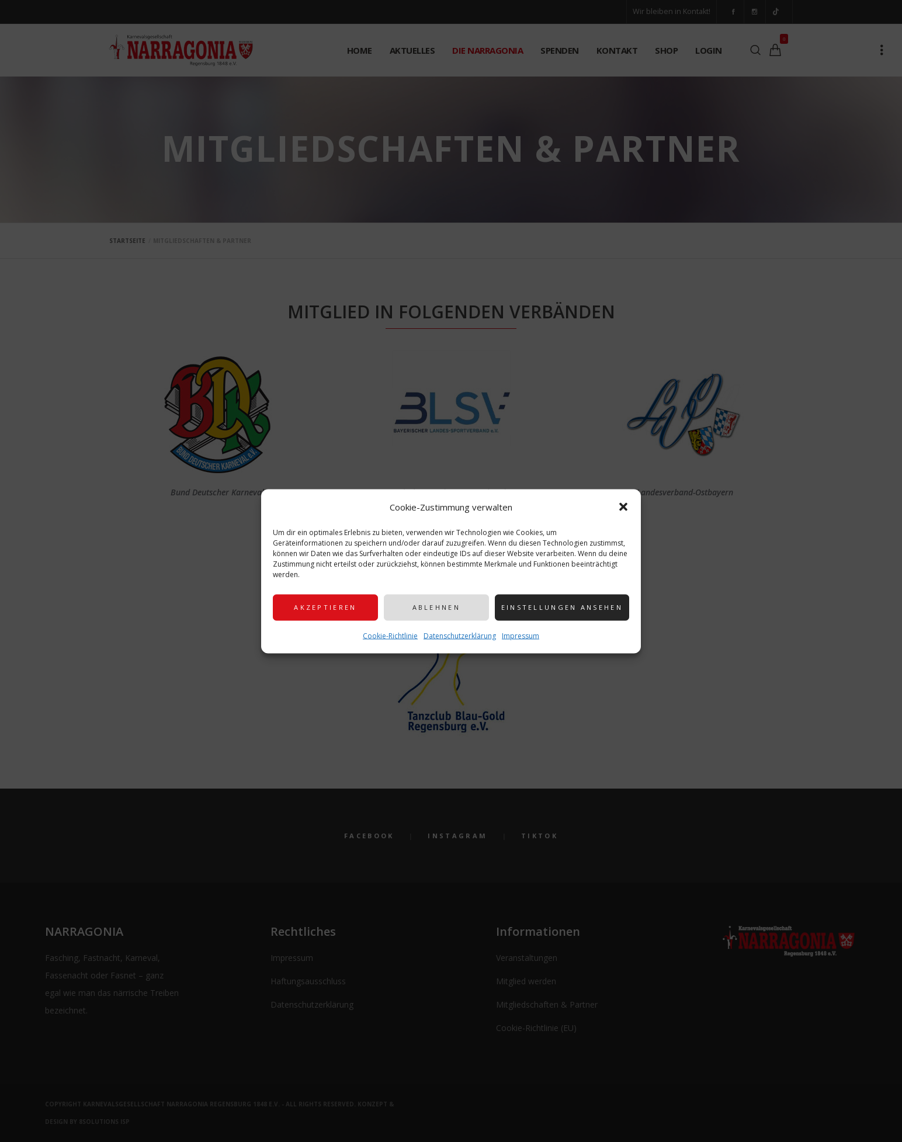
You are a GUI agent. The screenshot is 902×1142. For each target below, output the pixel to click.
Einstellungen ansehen (562, 607)
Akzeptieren (325, 607)
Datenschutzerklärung (460, 635)
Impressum (520, 635)
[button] (623, 506)
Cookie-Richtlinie (390, 635)
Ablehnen (436, 607)
